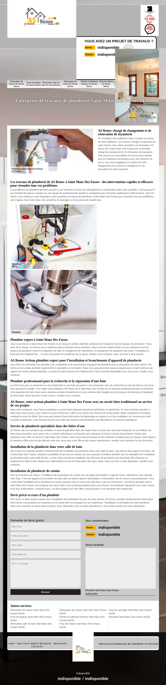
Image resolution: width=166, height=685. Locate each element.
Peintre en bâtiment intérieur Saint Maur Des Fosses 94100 (82, 618)
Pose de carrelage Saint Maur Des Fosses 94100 (130, 611)
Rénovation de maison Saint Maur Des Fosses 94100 (30, 611)
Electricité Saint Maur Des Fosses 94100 (129, 616)
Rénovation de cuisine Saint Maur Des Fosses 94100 (83, 611)
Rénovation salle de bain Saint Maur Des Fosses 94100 (31, 624)
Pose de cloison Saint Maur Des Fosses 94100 (80, 624)
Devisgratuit (116, 20)
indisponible (93, 17)
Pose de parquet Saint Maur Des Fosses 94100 (31, 618)
